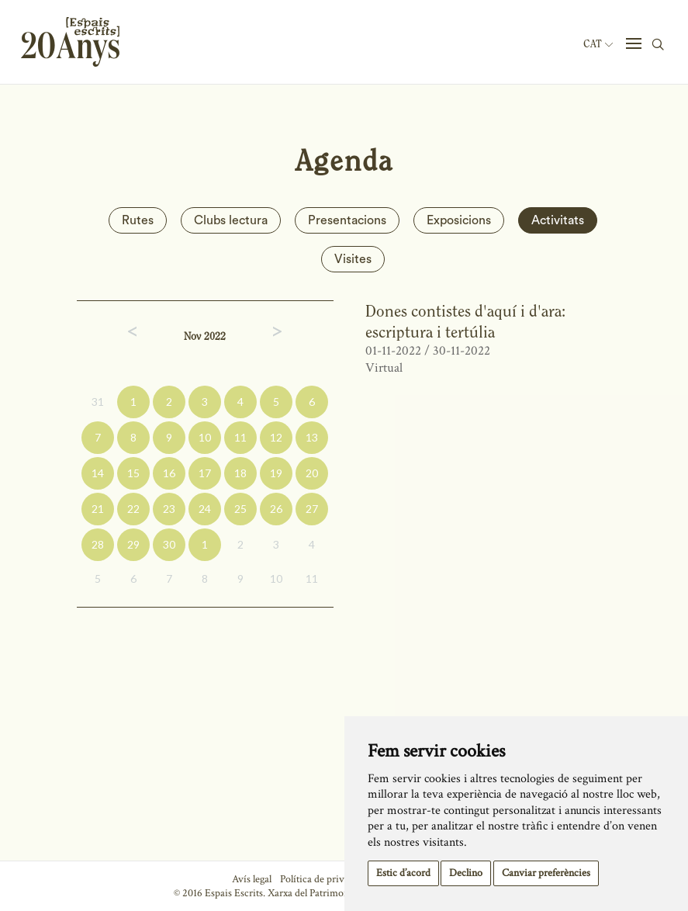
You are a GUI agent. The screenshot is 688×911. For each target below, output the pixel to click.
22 (133, 508)
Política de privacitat (324, 879)
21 (98, 508)
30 (169, 544)
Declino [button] (465, 873)
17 (205, 473)
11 (240, 437)
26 (276, 508)
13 (312, 437)
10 (205, 437)
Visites (353, 259)
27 (312, 508)
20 (312, 473)
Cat (598, 44)
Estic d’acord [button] (403, 873)
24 (205, 508)
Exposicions (459, 220)
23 (169, 508)
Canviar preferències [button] (546, 873)
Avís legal (251, 879)
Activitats (557, 220)
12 (276, 437)
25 (240, 508)
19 (276, 473)
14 (98, 473)
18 (240, 473)
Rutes (138, 220)
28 (98, 544)
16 (169, 473)
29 (133, 544)
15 (133, 473)
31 (98, 401)
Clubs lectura (231, 220)
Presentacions (347, 220)
